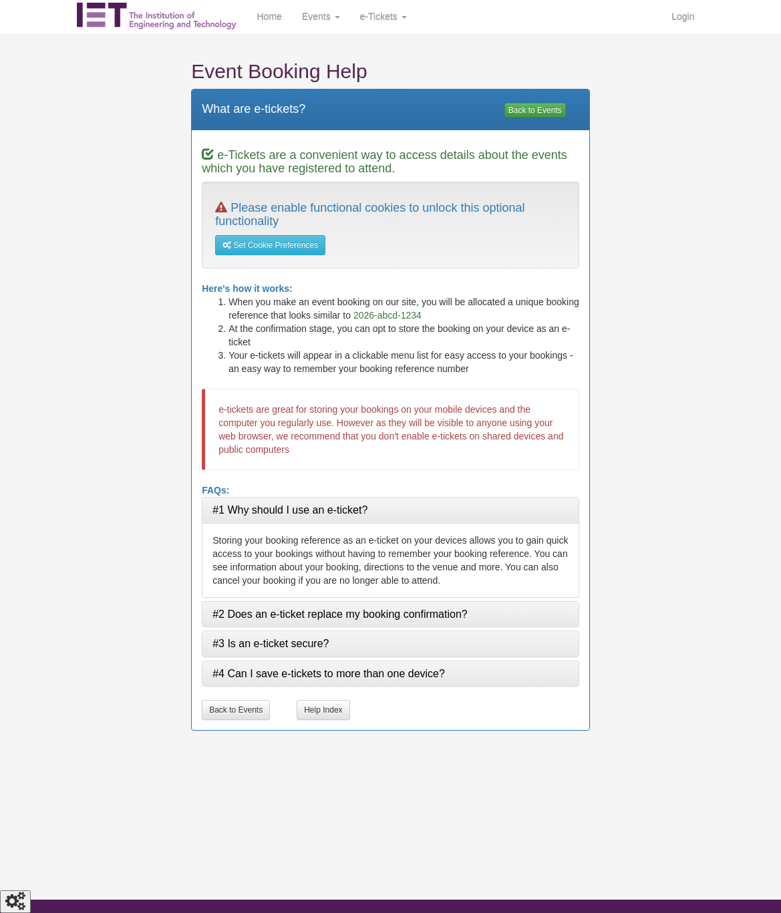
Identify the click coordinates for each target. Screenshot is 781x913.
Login (682, 16)
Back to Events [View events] (535, 110)
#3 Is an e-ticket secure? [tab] (270, 643)
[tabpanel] (390, 560)
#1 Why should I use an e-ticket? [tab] (289, 510)
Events (321, 16)
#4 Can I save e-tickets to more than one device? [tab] (328, 673)
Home (269, 16)
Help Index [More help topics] (323, 710)
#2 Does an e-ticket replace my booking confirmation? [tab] (340, 614)
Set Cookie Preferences (270, 245)
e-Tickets (383, 16)
